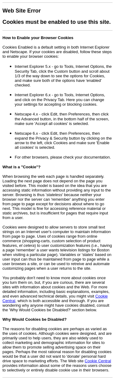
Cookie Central (98, 361)
